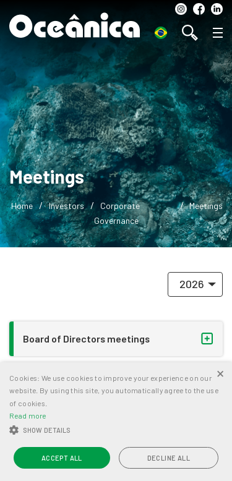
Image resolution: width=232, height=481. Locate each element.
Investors (66, 205)
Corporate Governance (117, 212)
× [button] (220, 373)
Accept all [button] (61, 458)
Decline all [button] (168, 458)
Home (22, 205)
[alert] (116, 421)
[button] (116, 430)
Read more (27, 415)
